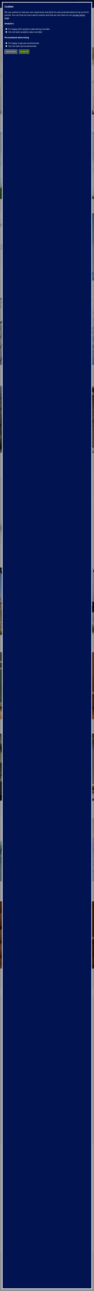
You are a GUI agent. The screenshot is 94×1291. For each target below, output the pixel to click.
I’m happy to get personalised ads (23, 43)
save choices (11, 51)
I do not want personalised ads (22, 46)
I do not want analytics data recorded (25, 32)
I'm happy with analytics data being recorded (28, 29)
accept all (24, 51)
